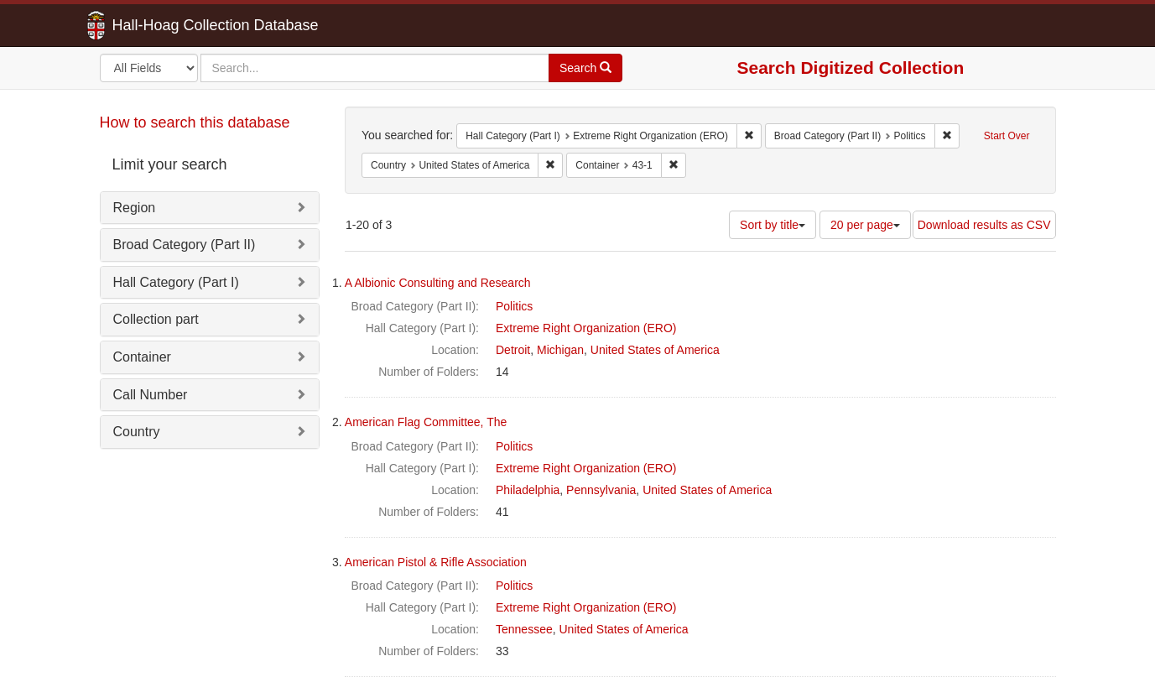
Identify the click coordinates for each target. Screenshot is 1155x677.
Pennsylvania (601, 490)
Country (136, 431)
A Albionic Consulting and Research (438, 282)
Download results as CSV (984, 225)
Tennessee (524, 629)
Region (134, 207)
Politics (514, 306)
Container (142, 357)
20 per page (865, 225)
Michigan (560, 350)
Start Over (1007, 136)
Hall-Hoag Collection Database (162, 25)
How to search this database (195, 122)
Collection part (156, 319)
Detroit (513, 350)
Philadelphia (527, 490)
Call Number (150, 395)
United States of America (655, 350)
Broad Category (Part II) (184, 244)
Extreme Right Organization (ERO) (586, 328)
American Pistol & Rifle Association (436, 562)
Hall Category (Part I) (176, 282)
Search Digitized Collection (851, 67)
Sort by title (772, 225)
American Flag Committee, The (426, 422)
